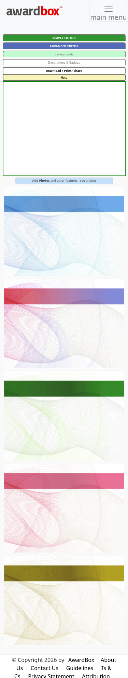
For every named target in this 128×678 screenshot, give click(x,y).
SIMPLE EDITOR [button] (63, 38)
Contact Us (44, 668)
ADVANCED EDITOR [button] (64, 46)
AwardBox (81, 660)
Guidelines (79, 668)
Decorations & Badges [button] (64, 62)
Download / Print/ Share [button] (64, 70)
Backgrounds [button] (64, 54)
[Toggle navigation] (108, 12)
